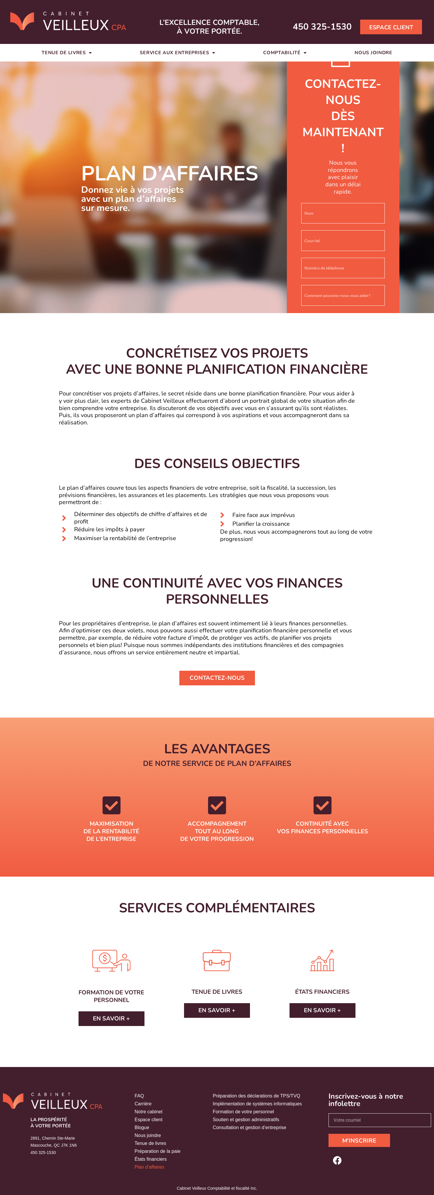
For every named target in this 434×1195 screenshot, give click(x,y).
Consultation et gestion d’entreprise (249, 1127)
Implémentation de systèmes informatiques (257, 1103)
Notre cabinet (148, 1111)
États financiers (150, 1159)
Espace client (148, 1119)
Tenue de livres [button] (67, 52)
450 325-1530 (322, 27)
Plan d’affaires (149, 1167)
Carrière (143, 1103)
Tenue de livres (150, 1143)
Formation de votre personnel (243, 1111)
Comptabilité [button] (285, 52)
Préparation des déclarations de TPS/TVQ (256, 1095)
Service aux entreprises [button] (177, 52)
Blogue (142, 1127)
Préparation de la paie (158, 1151)
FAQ (139, 1095)
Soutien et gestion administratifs (246, 1119)
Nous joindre (373, 52)
